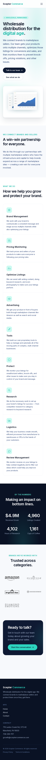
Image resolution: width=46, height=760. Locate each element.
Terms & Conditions (22, 752)
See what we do (13, 77)
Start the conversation (22, 647)
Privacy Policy (8, 752)
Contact (6, 716)
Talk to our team (14, 70)
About (5, 712)
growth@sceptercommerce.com (16, 737)
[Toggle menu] (41, 3)
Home (5, 709)
